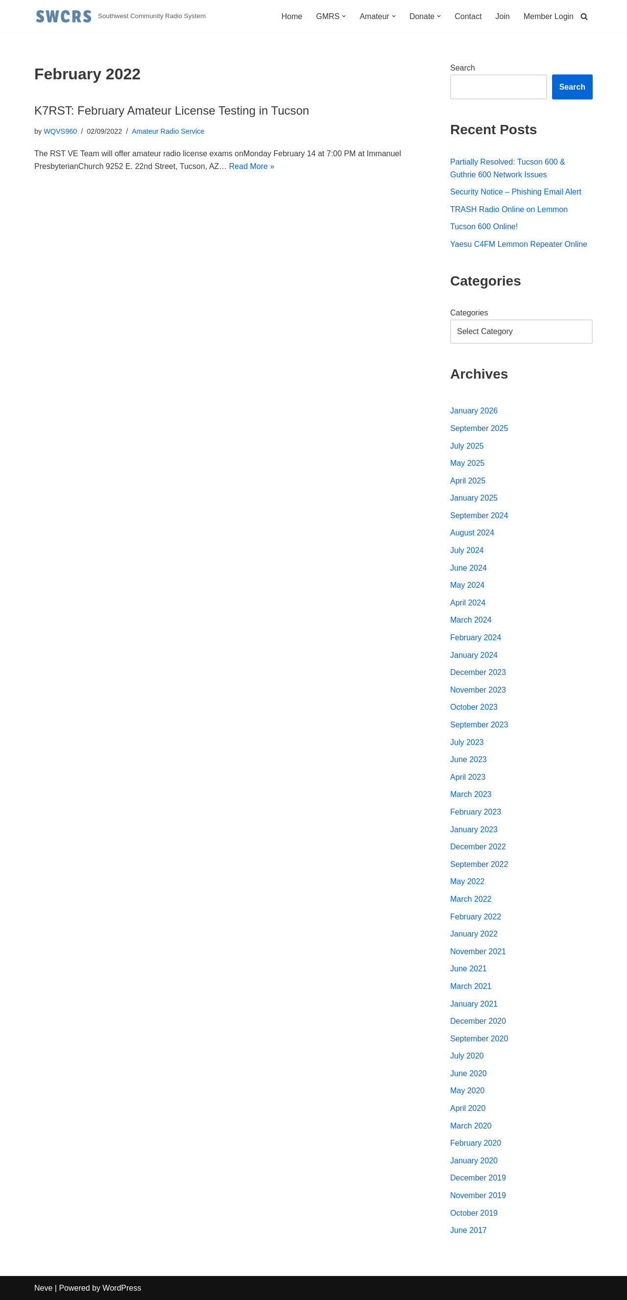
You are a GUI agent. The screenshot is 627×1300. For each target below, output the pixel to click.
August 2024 (472, 533)
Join (502, 16)
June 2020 (468, 1073)
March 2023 (471, 794)
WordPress (121, 1288)
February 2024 (475, 637)
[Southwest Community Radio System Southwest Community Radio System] (120, 16)
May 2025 (467, 463)
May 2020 (467, 1090)
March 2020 (471, 1126)
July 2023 (467, 742)
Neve (43, 1288)
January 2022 (474, 934)
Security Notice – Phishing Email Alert (515, 192)
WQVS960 (60, 131)
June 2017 (468, 1230)
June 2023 (468, 759)
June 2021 (468, 968)
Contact (468, 16)
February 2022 (475, 917)
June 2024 (468, 568)
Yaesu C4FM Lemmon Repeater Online (518, 244)
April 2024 (467, 603)
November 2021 (478, 951)
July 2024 (467, 550)
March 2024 (471, 620)
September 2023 (479, 725)
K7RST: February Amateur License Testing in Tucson (171, 110)
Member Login (549, 16)
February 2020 (475, 1143)
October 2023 (474, 707)
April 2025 (467, 481)
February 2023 (475, 812)
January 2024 (474, 655)
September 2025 (479, 428)
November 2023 (478, 690)
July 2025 (467, 446)
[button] (344, 16)
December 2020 (478, 1021)
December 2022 (478, 847)
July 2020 (467, 1056)
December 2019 (478, 1178)
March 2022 (471, 899)
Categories (469, 313)
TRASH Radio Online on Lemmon (509, 209)
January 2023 (474, 829)
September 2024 (479, 515)
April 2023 (467, 777)
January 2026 (474, 411)
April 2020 (467, 1108)
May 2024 (467, 585)
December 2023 (478, 672)
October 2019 (474, 1213)
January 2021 (474, 1004)
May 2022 (467, 881)
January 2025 (474, 498)
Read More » (252, 166)
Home (291, 16)
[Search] (584, 16)
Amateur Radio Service (168, 131)
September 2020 (479, 1039)
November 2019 (478, 1195)
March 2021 (471, 986)
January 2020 (474, 1160)
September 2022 (479, 864)
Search (462, 68)
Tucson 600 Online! (484, 226)
